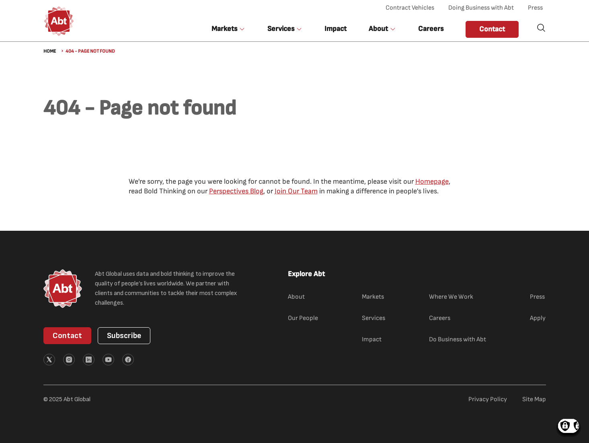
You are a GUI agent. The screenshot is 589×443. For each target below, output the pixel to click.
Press (535, 8)
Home (49, 51)
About (296, 297)
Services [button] (280, 29)
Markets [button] (224, 29)
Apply (538, 318)
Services (373, 318)
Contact (492, 29)
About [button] (378, 29)
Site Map (534, 399)
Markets (373, 297)
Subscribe (124, 335)
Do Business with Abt (457, 339)
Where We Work (451, 297)
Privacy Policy (487, 399)
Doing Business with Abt (481, 8)
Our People (303, 318)
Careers (430, 29)
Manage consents (568, 426)
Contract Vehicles (410, 8)
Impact (335, 29)
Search (541, 28)
